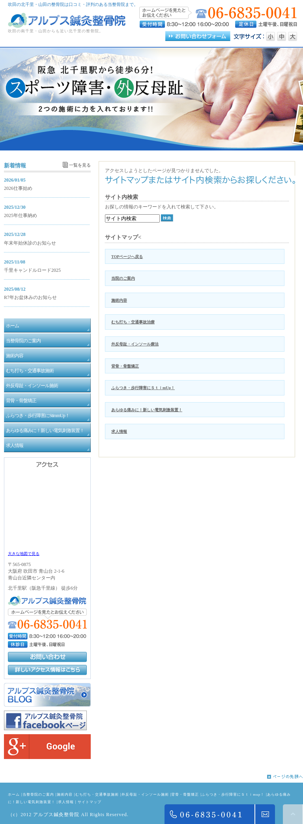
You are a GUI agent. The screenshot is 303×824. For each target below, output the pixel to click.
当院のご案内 (123, 278)
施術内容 (119, 300)
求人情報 (119, 431)
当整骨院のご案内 (38, 794)
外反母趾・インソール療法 (135, 344)
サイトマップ (89, 802)
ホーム (14, 794)
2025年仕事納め (20, 215)
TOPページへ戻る (127, 256)
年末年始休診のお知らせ (30, 243)
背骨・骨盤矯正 (125, 366)
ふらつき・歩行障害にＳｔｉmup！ (233, 794)
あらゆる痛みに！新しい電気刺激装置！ (146, 410)
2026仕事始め (18, 188)
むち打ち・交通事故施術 (97, 794)
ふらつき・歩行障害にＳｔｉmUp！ (143, 388)
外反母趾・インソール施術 (145, 794)
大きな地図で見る (23, 553)
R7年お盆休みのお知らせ (30, 297)
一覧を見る (80, 165)
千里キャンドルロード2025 (32, 270)
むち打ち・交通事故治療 (133, 322)
